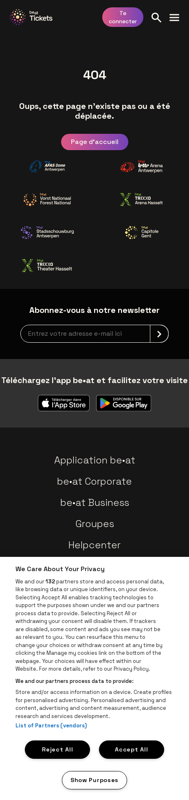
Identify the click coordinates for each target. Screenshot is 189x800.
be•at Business (94, 502)
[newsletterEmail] (94, 334)
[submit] (159, 334)
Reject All (57, 749)
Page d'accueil (95, 141)
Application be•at (94, 460)
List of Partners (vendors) (51, 725)
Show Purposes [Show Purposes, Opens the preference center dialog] (94, 780)
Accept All (131, 749)
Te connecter (123, 17)
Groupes (94, 523)
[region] (94, 678)
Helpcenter (94, 545)
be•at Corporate (94, 481)
